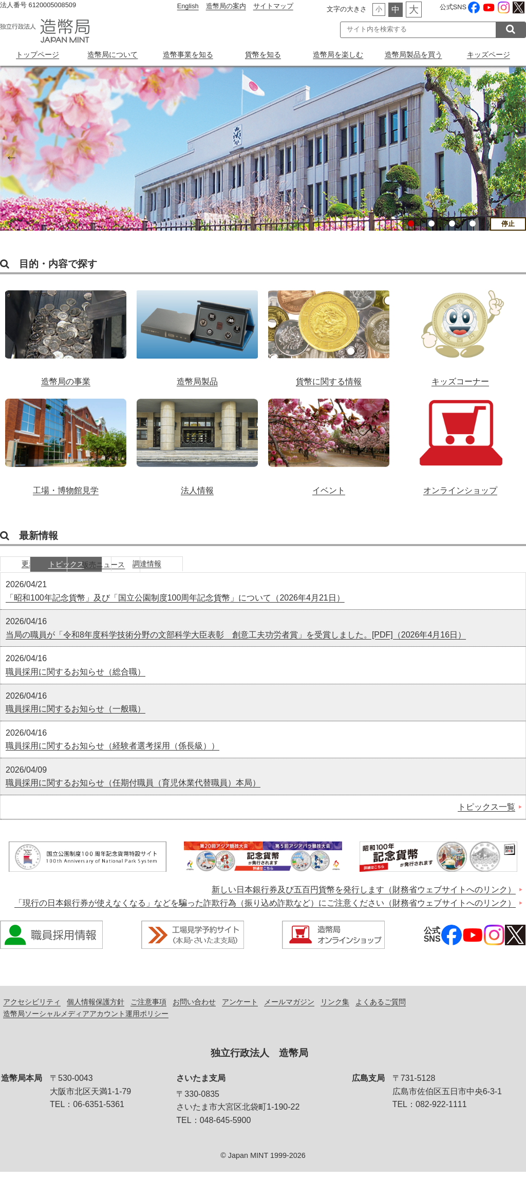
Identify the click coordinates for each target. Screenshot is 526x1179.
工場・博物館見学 (65, 445)
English (188, 6)
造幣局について (112, 54)
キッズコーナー (460, 334)
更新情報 (38, 570)
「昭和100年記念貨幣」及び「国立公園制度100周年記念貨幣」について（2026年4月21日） (175, 604)
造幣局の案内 (226, 6)
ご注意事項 (148, 1009)
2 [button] (431, 223)
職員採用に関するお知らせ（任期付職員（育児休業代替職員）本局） (133, 789)
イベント (328, 445)
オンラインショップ (460, 445)
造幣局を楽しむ (338, 54)
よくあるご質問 (380, 1009)
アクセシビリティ (32, 1009)
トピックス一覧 (486, 814)
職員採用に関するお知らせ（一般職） (75, 716)
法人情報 (197, 445)
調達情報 (269, 570)
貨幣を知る (263, 54)
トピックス (116, 570)
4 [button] (472, 223)
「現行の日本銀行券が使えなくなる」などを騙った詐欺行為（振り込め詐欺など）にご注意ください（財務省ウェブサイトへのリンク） (265, 909)
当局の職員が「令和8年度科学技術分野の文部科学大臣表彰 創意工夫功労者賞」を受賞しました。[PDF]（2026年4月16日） (236, 642)
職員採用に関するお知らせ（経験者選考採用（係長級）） (112, 752)
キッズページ (488, 54)
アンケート (240, 1009)
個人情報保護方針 (95, 1009)
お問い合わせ (194, 1009)
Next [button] (516, 156)
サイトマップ (273, 6)
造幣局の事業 (65, 334)
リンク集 (335, 1009)
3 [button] (452, 223)
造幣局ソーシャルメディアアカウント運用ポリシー (85, 1021)
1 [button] (411, 223)
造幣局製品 (197, 334)
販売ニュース (192, 570)
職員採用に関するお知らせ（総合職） (75, 679)
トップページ (37, 54)
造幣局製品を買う (413, 54)
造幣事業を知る (188, 54)
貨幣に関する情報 (328, 334)
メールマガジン (289, 1009)
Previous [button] (10, 156)
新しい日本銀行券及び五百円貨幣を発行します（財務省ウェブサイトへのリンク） (364, 896)
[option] (263, 148)
